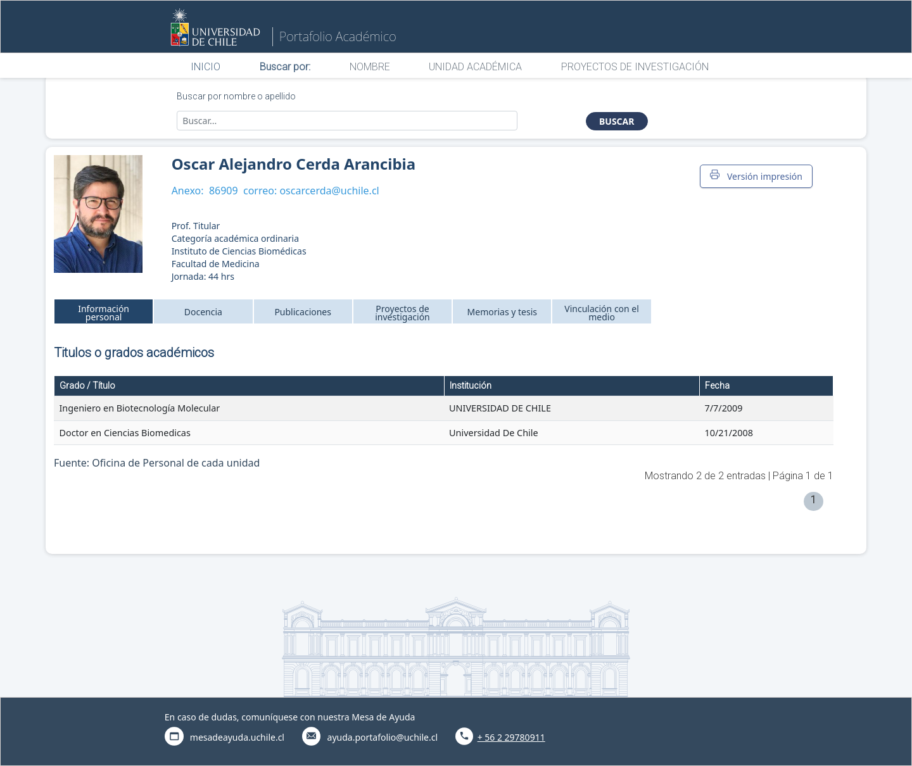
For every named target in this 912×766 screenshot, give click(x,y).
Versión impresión (756, 176)
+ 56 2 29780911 (511, 737)
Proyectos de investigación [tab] (402, 313)
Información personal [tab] (103, 313)
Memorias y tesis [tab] (502, 312)
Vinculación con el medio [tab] (601, 313)
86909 (223, 191)
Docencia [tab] (203, 312)
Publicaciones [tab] (302, 312)
